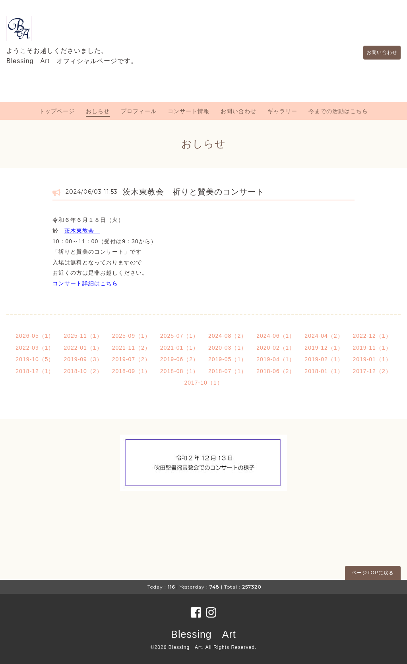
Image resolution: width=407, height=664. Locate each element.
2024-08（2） (227, 336)
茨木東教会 (82, 230)
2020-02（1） (275, 348)
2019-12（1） (323, 348)
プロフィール (139, 111)
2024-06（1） (275, 336)
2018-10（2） (83, 371)
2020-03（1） (227, 348)
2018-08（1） (179, 371)
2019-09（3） (83, 359)
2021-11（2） (131, 348)
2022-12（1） (372, 336)
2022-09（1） (35, 348)
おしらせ (98, 111)
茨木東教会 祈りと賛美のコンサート (193, 191)
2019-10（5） (35, 359)
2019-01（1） (372, 359)
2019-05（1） (227, 359)
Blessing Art (203, 634)
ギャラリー (282, 111)
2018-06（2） (275, 371)
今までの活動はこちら (338, 111)
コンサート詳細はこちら (85, 283)
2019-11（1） (372, 348)
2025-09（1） (131, 336)
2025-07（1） (179, 336)
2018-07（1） (227, 371)
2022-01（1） (83, 348)
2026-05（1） (35, 336)
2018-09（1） (131, 371)
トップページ (57, 111)
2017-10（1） (203, 382)
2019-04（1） (275, 359)
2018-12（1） (35, 371)
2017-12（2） (372, 371)
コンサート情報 (188, 111)
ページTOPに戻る (372, 572)
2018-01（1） (323, 371)
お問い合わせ (378, 52)
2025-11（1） (83, 336)
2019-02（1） (323, 359)
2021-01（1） (179, 348)
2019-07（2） (131, 359)
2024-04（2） (323, 336)
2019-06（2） (179, 359)
